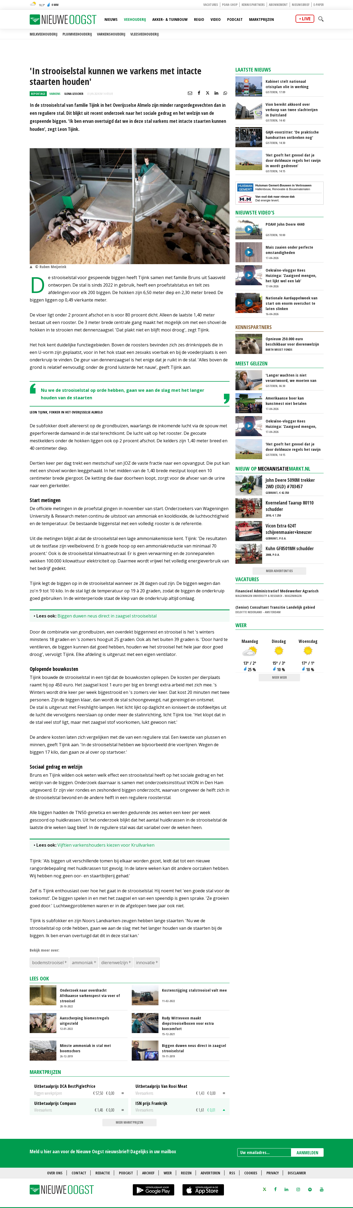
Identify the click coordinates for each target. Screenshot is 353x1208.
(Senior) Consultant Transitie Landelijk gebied (275, 607)
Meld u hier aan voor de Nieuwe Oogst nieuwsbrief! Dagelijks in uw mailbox (103, 1151)
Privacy (272, 1172)
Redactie (102, 1172)
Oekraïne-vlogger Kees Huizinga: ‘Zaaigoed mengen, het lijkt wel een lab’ (291, 275)
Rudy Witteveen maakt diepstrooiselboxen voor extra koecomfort (188, 1023)
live (306, 19)
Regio (199, 19)
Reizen (186, 1172)
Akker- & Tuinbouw (170, 19)
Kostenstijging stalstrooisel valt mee (194, 990)
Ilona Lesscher (73, 94)
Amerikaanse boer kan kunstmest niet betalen (286, 400)
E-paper (318, 4)
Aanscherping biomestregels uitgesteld (84, 1020)
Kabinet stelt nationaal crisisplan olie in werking (287, 84)
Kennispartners (253, 4)
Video (216, 19)
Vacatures (210, 4)
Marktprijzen (261, 19)
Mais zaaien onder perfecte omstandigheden (289, 249)
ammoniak (82, 962)
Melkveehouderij (43, 34)
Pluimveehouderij (77, 34)
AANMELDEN (307, 1153)
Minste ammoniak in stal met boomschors (85, 1048)
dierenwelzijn (114, 962)
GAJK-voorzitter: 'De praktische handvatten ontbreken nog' (292, 134)
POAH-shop (230, 4)
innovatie (145, 962)
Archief (148, 1172)
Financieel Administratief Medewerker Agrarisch (277, 590)
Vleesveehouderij (144, 34)
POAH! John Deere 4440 (285, 224)
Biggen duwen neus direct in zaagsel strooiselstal (107, 616)
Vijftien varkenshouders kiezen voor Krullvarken (105, 845)
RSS (232, 1172)
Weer (241, 625)
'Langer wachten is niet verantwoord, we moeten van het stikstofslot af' (291, 377)
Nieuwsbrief (300, 4)
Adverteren (210, 1172)
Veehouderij (135, 19)
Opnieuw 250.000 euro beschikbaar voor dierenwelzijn (292, 341)
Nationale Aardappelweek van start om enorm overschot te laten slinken (291, 303)
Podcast (235, 19)
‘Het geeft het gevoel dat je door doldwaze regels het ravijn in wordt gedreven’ (293, 160)
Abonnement (278, 4)
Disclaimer (297, 1172)
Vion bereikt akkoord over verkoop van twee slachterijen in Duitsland (292, 109)
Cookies (250, 1172)
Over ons (55, 1172)
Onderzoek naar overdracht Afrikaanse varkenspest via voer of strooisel (90, 995)
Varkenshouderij (111, 34)
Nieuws (111, 19)
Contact (79, 1172)
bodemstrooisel (48, 962)
